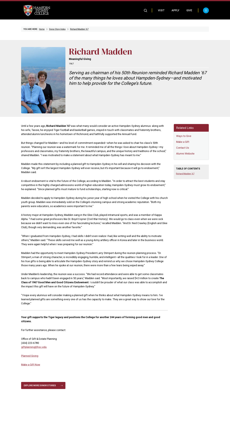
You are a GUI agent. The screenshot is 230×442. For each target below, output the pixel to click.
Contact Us (182, 147)
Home (42, 29)
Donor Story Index (57, 29)
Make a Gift (182, 141)
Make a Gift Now (30, 364)
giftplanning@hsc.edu (34, 347)
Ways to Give (183, 136)
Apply (175, 10)
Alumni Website (185, 153)
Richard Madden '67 (79, 29)
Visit (161, 10)
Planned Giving (29, 355)
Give (189, 10)
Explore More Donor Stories (43, 385)
